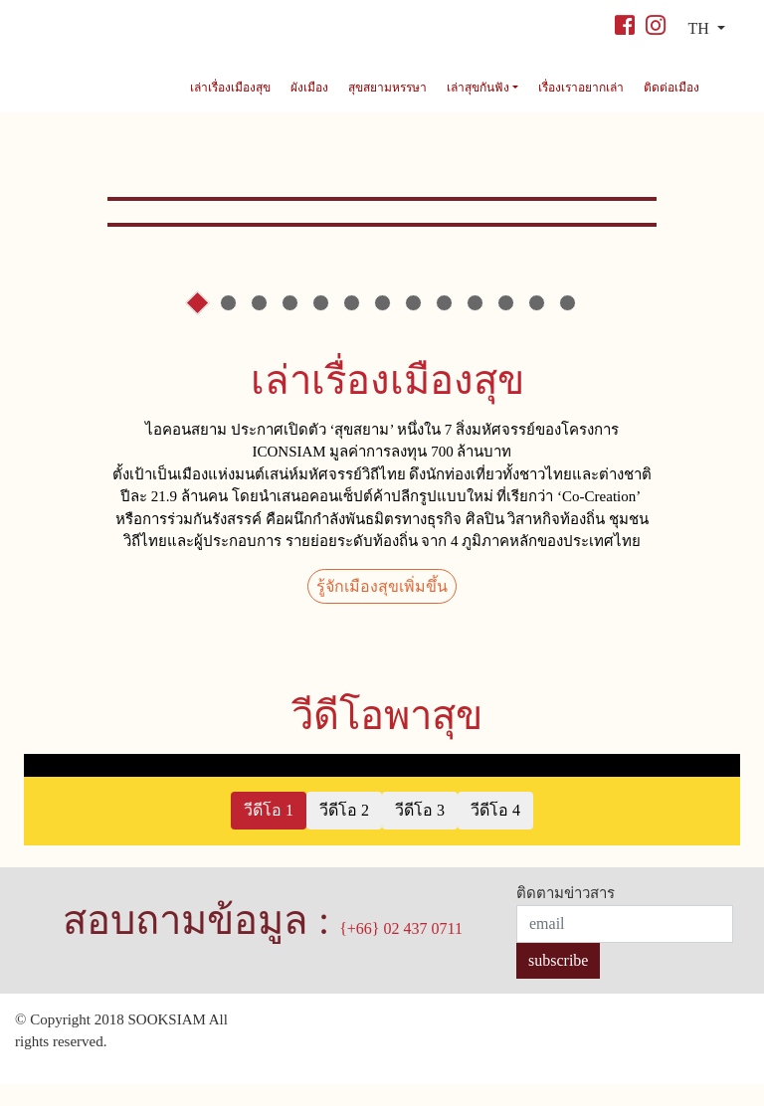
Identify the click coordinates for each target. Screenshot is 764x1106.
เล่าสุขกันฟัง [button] (479, 87)
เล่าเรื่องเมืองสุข (230, 87)
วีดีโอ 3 (420, 832)
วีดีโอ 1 (268, 832)
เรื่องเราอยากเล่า (581, 87)
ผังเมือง (309, 87)
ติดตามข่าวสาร (565, 916)
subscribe (558, 982)
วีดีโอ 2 (344, 832)
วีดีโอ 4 (495, 832)
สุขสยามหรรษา (387, 87)
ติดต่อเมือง (671, 87)
